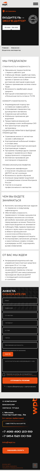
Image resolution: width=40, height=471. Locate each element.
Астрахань (10, 11)
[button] (35, 3)
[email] (19, 330)
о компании (9, 401)
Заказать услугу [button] (15, 450)
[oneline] (19, 338)
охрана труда (10, 408)
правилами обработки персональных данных (21, 375)
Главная (5, 48)
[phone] (19, 323)
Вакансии (15, 48)
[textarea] (19, 365)
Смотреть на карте (16, 423)
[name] (19, 301)
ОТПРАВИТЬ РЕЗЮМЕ (20, 380)
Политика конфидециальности (12, 468)
